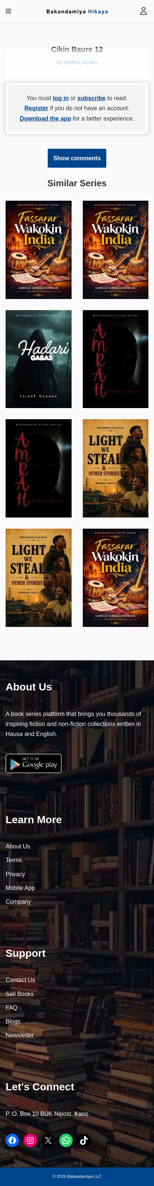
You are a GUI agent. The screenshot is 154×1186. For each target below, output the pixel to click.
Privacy (15, 874)
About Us (18, 846)
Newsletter (20, 1035)
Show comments (77, 158)
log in (61, 98)
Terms (14, 860)
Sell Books (20, 994)
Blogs (13, 1021)
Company (18, 901)
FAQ (12, 1008)
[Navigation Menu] (8, 11)
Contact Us (20, 980)
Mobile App (20, 888)
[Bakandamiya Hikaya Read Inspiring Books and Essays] (77, 11)
